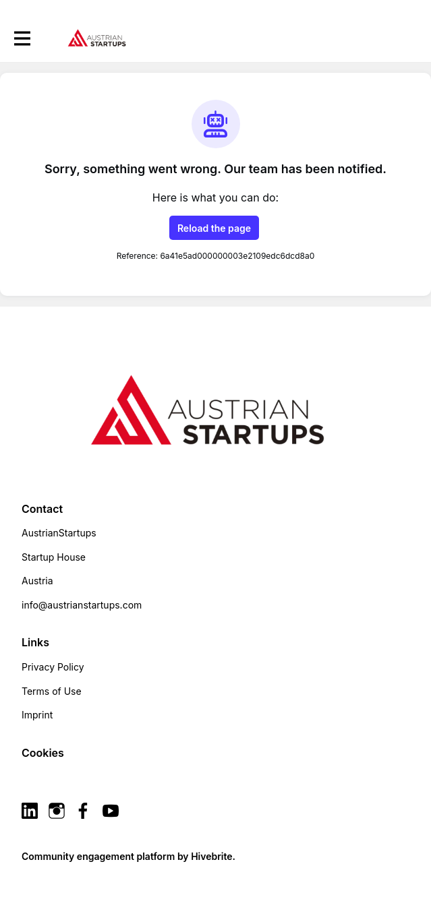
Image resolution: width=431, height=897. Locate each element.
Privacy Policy (53, 667)
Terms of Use (52, 691)
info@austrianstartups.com (82, 605)
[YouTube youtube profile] (111, 811)
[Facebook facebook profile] (84, 811)
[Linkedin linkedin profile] (30, 811)
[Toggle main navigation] (21, 38)
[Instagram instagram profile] (57, 811)
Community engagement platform (98, 856)
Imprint (37, 714)
